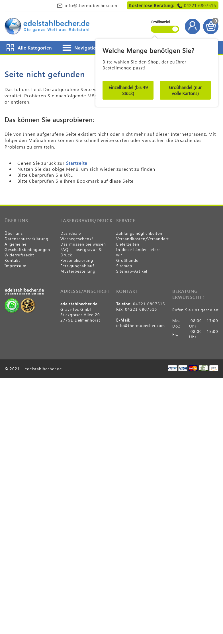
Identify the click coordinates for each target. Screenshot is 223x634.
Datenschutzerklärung (26, 238)
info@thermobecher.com (91, 5)
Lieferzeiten (127, 244)
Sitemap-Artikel (131, 271)
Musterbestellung (77, 271)
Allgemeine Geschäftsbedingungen (27, 246)
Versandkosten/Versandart (142, 238)
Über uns (14, 233)
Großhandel (128, 260)
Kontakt (12, 260)
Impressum (15, 265)
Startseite (76, 163)
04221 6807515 (200, 5)
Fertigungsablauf (77, 265)
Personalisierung (76, 260)
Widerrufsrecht (19, 255)
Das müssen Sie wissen (83, 244)
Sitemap (124, 265)
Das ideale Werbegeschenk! (76, 235)
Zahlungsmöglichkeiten (139, 233)
